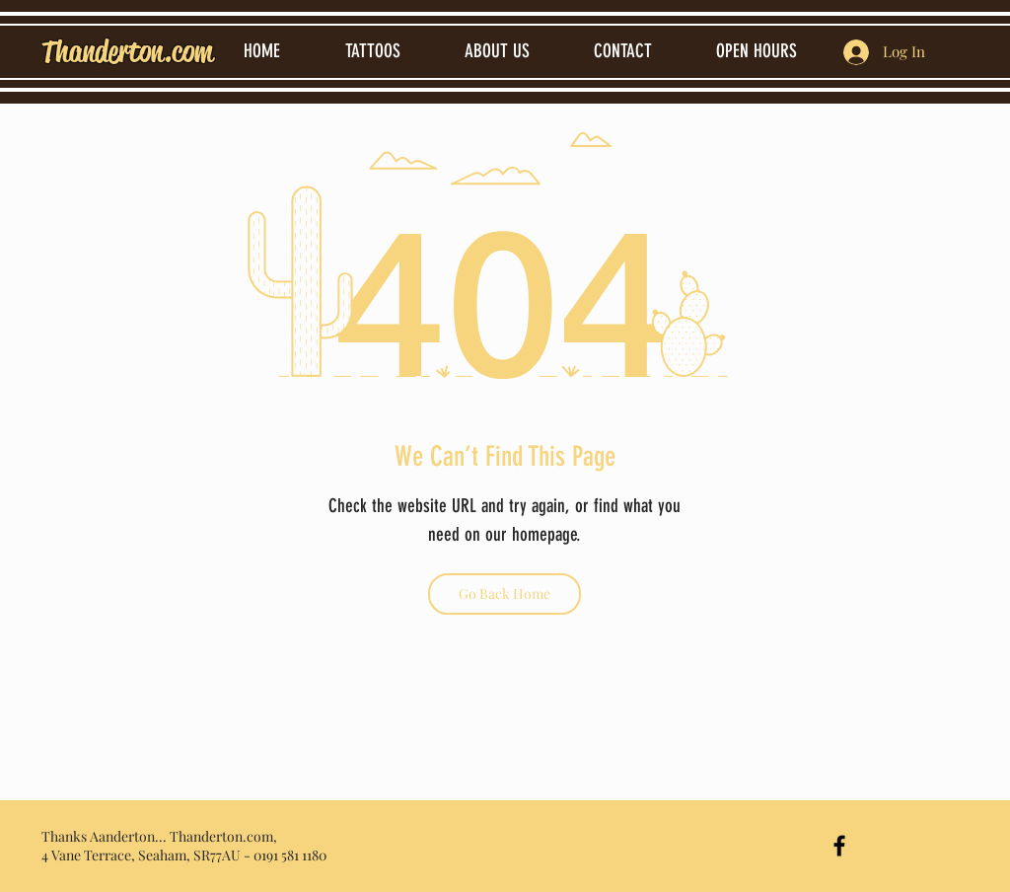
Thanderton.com (127, 51)
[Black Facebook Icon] (839, 845)
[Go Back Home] (504, 594)
